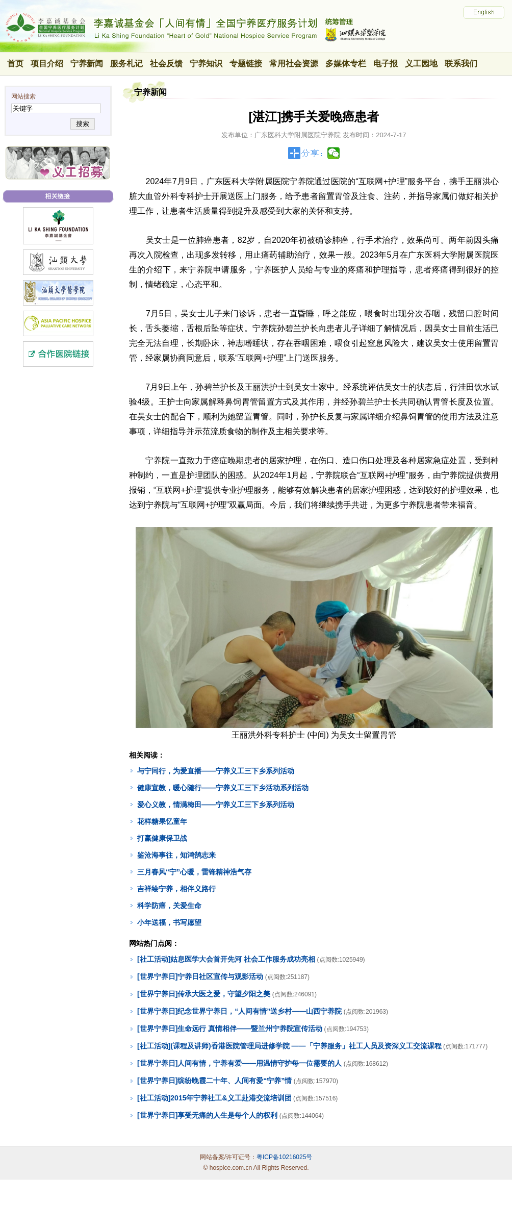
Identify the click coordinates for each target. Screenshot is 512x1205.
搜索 (82, 124)
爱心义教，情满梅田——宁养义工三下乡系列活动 (215, 804)
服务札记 (126, 63)
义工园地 (421, 63)
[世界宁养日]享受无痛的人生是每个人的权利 (207, 1115)
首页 (15, 63)
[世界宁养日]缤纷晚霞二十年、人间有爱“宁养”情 (214, 1080)
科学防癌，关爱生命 (169, 905)
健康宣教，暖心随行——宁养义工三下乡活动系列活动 (223, 788)
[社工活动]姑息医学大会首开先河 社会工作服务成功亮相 (226, 959)
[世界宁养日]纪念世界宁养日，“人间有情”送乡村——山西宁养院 (239, 1011)
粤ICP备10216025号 (284, 1157)
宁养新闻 (86, 63)
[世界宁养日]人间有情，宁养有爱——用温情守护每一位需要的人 (239, 1063)
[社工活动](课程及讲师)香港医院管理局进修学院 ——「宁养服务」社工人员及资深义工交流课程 (289, 1046)
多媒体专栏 (345, 63)
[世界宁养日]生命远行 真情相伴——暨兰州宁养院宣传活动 (229, 1028)
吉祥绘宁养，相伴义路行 (176, 889)
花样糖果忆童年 (162, 821)
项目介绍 (47, 63)
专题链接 (245, 63)
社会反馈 (166, 63)
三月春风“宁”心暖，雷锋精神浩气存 (194, 872)
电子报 (385, 63)
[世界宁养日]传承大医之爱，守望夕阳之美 (203, 994)
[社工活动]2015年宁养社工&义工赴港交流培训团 (214, 1098)
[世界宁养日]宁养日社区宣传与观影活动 (200, 976)
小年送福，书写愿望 (169, 922)
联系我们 (461, 63)
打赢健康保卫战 (162, 838)
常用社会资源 (293, 63)
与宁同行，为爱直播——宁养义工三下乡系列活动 (215, 771)
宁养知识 (206, 63)
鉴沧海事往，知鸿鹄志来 (176, 855)
